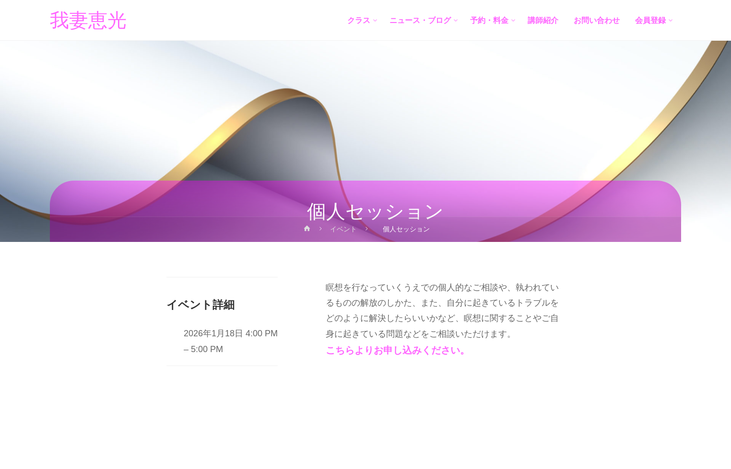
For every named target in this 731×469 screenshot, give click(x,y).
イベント (343, 229)
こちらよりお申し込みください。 (398, 350)
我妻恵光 (88, 20)
